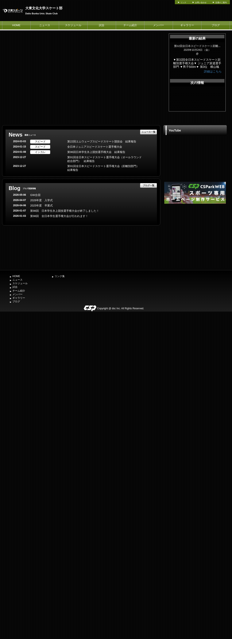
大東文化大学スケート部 (43, 8)
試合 (101, 25)
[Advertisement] (195, 236)
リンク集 (60, 276)
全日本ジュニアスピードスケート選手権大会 (94, 146)
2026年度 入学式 (41, 200)
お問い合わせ (200, 2)
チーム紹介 (130, 25)
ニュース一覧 (148, 132)
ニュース (44, 25)
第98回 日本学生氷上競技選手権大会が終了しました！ (64, 210)
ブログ (216, 25)
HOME (16, 25)
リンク (183, 2)
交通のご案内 (221, 2)
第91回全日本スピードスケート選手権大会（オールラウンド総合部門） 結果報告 (104, 159)
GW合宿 (35, 195)
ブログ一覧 (148, 185)
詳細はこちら (213, 71)
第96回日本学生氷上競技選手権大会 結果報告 (96, 152)
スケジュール (73, 25)
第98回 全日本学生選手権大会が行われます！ (59, 216)
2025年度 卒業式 (41, 205)
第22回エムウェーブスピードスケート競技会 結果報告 (101, 141)
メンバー (158, 25)
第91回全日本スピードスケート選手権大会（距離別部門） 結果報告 (104, 168)
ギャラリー (187, 25)
